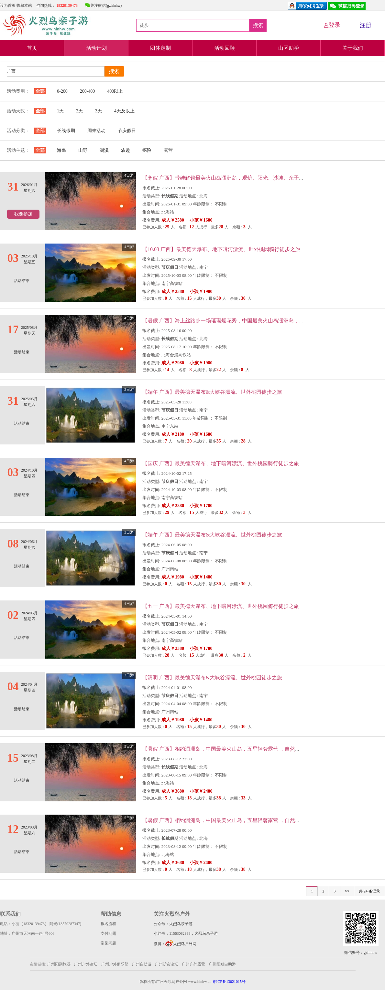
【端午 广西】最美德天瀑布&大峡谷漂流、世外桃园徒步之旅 (212, 392)
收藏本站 (24, 5)
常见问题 (108, 943)
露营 (168, 150)
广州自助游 (142, 964)
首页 (32, 48)
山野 (82, 150)
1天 (60, 111)
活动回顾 (224, 48)
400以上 (115, 91)
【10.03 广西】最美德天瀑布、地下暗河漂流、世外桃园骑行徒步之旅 (221, 249)
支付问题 (108, 933)
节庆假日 (127, 130)
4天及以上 (124, 111)
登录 (332, 25)
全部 (40, 91)
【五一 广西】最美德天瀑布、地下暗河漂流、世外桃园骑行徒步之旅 (220, 606)
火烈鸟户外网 (180, 944)
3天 (98, 111)
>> (347, 891)
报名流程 (108, 924)
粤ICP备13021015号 (229, 981)
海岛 (61, 150)
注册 (365, 25)
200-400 (87, 91)
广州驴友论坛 (167, 964)
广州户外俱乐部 (114, 964)
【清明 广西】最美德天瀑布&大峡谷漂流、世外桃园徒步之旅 (212, 677)
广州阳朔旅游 (59, 964)
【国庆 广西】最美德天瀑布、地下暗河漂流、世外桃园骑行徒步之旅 (220, 463)
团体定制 (160, 48)
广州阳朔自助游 (222, 964)
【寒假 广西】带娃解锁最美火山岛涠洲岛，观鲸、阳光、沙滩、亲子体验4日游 (232, 178)
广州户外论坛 (85, 964)
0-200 (62, 91)
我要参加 (23, 214)
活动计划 (96, 48)
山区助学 (288, 48)
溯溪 (104, 150)
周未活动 (96, 130)
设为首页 (8, 5)
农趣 (125, 150)
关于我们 (352, 48)
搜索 (258, 25)
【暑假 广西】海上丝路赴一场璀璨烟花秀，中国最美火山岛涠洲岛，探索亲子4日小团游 (242, 320)
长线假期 (66, 130)
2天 (79, 111)
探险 (146, 150)
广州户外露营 (193, 964)
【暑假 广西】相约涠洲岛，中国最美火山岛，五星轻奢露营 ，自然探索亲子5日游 (235, 749)
